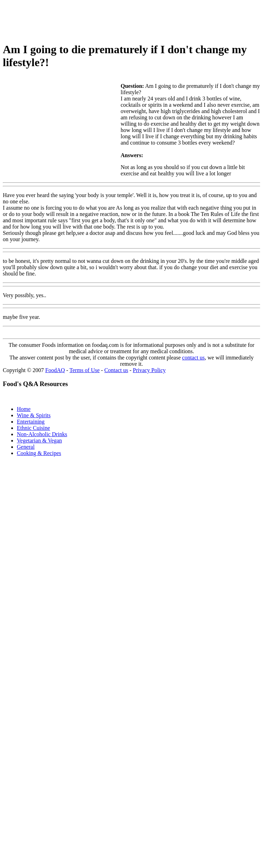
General (26, 447)
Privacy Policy (149, 370)
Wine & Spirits (33, 415)
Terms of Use (84, 370)
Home (24, 409)
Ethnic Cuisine (33, 428)
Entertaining (31, 422)
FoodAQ (55, 370)
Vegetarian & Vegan (39, 440)
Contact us (116, 370)
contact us (193, 358)
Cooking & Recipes (39, 453)
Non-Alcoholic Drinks (42, 434)
